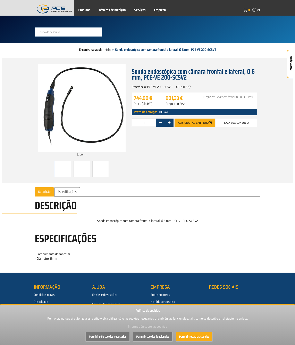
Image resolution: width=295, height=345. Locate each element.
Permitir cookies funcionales (152, 336)
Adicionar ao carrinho (195, 122)
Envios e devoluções (104, 294)
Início (107, 49)
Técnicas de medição (112, 10)
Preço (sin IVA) (143, 104)
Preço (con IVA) (175, 104)
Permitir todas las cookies (194, 336)
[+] (169, 123)
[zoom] (82, 110)
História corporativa (163, 301)
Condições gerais (44, 294)
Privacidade (41, 301)
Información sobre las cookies (147, 326)
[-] (160, 123)
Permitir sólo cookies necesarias (107, 336)
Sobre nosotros (160, 294)
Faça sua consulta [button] (236, 122)
